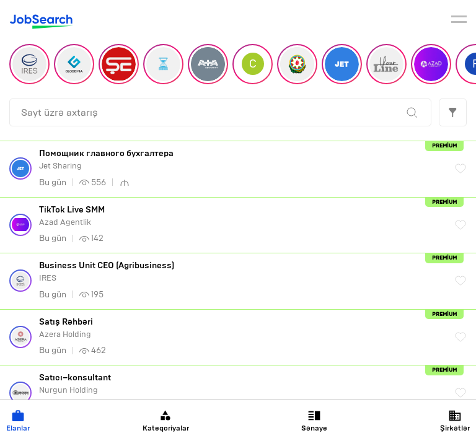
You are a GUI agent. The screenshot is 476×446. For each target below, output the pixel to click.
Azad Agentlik (241, 216)
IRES (241, 271)
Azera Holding (241, 328)
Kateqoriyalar (166, 420)
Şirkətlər (455, 420)
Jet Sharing (241, 159)
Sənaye (314, 420)
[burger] (459, 21)
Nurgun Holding (241, 384)
